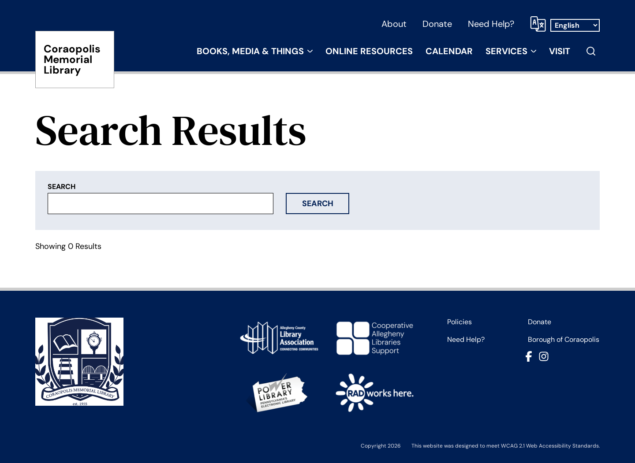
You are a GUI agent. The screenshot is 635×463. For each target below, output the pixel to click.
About (394, 24)
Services (506, 51)
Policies (459, 322)
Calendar (449, 51)
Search (317, 203)
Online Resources (369, 51)
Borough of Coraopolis (563, 339)
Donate (437, 24)
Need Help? (491, 24)
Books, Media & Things (250, 51)
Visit (559, 51)
